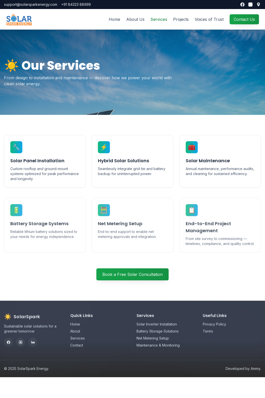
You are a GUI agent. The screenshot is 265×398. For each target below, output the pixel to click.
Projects (181, 19)
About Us (135, 19)
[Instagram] (250, 4)
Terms (208, 337)
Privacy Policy (214, 330)
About (75, 337)
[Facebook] (242, 4)
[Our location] (258, 4)
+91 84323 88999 (76, 4)
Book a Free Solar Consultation (132, 274)
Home (114, 19)
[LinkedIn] (32, 348)
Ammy (255, 375)
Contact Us (244, 19)
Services (159, 19)
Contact (76, 351)
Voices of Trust (209, 19)
